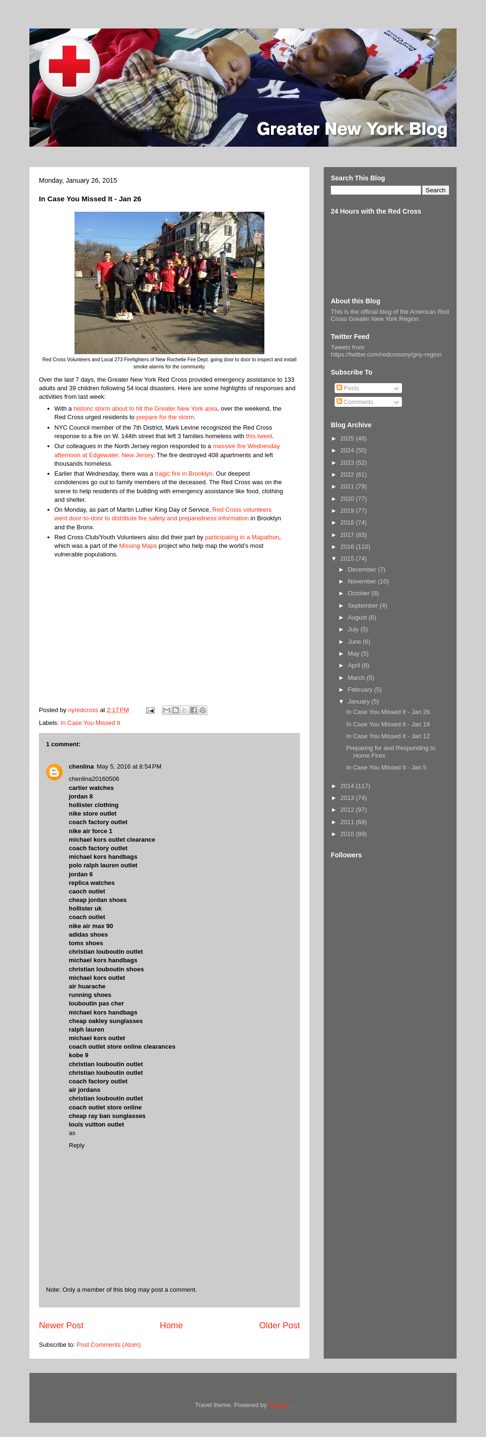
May (354, 653)
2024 (348, 450)
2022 (348, 474)
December (363, 569)
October (360, 593)
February (361, 689)
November (363, 581)
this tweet (259, 436)
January (360, 701)
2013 (348, 797)
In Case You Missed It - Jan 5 (386, 767)
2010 (348, 833)
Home (171, 1325)
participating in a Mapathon (242, 537)
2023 (348, 462)
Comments (355, 401)
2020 (348, 498)
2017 (348, 534)
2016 (348, 546)
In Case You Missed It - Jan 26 (388, 711)
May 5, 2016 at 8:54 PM (129, 766)
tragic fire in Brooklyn (183, 473)
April (355, 665)
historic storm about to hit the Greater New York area (145, 408)
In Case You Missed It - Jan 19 (388, 724)
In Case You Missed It (91, 722)
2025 (348, 438)
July (354, 629)
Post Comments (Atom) (109, 1344)
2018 (348, 522)
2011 (348, 822)
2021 (348, 486)
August (358, 617)
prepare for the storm (165, 417)
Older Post (279, 1325)
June (355, 641)
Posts (347, 388)
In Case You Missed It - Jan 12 (388, 736)
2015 (348, 558)
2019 (348, 510)
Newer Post (61, 1325)
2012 (348, 809)
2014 (348, 785)
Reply (76, 1145)
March (357, 677)
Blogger (279, 1405)
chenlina (81, 766)
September (364, 605)
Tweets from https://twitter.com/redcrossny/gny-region (386, 351)
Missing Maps (138, 545)
